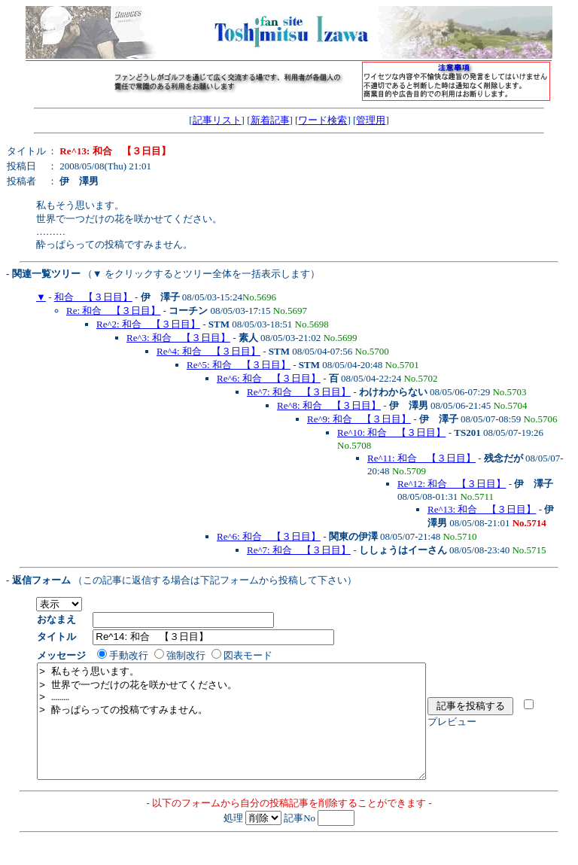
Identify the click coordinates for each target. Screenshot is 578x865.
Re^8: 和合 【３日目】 (329, 405)
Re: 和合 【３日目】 (113, 310)
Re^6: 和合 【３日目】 (269, 378)
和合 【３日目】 (93, 297)
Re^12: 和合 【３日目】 (451, 483)
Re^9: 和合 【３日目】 (359, 419)
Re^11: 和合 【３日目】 (421, 458)
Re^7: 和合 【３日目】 (299, 391)
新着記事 (270, 120)
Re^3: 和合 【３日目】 (178, 337)
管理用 (370, 120)
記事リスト (217, 120)
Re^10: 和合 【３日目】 (391, 432)
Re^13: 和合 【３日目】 (481, 509)
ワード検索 (322, 120)
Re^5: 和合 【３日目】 (239, 364)
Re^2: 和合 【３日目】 (148, 324)
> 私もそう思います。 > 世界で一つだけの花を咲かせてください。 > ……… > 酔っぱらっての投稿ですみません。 (255, 732)
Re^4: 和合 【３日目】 (208, 351)
